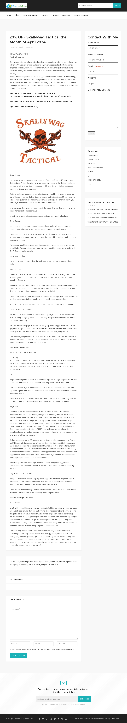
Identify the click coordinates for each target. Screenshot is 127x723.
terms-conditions (98, 719)
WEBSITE (92, 78)
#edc (36, 561)
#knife (47, 561)
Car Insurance (93, 151)
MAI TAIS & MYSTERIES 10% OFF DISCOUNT (101, 203)
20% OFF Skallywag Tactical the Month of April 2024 (32, 93)
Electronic (91, 163)
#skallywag (14, 564)
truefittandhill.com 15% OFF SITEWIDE (103, 222)
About (56, 15)
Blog (17, 15)
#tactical (54, 564)
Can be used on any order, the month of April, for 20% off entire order (40, 96)
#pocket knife (71, 561)
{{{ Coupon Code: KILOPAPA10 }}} (24, 106)
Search (117, 6)
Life (89, 176)
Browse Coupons (30, 15)
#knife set (54, 561)
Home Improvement (96, 167)
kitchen (90, 172)
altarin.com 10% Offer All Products (101, 213)
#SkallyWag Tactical (27, 564)
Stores (46, 15)
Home (8, 15)
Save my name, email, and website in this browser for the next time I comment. (43, 649)
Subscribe (84, 699)
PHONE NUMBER (95, 54)
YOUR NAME (93, 42)
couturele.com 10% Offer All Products (102, 218)
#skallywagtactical (43, 564)
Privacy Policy (110, 719)
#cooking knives (26, 561)
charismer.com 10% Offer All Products (103, 209)
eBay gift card (93, 159)
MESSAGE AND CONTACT (100, 90)
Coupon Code (93, 155)
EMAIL (95, 66)
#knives (62, 561)
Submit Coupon (81, 15)
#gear (41, 561)
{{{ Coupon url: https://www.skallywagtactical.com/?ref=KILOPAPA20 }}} (41, 101)
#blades (16, 561)
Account (66, 15)
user (34, 47)
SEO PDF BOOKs (94, 180)
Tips (89, 184)
